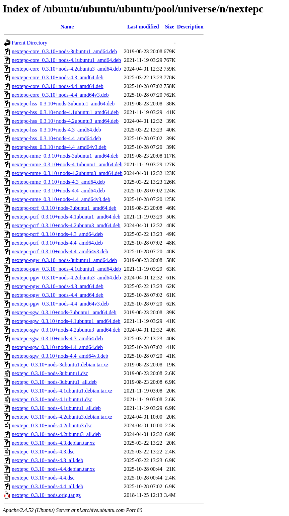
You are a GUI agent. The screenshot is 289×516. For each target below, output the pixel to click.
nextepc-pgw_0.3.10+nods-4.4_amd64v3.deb (60, 304)
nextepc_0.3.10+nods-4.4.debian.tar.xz (53, 469)
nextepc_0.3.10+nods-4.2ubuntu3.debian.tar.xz (62, 417)
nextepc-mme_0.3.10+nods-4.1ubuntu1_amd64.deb (67, 164)
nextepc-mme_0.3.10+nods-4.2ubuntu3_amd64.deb (67, 173)
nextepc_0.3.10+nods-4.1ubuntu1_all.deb (56, 408)
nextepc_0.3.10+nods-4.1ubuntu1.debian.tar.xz (62, 391)
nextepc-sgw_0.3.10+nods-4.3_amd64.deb (57, 338)
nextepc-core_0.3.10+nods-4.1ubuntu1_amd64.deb (66, 60)
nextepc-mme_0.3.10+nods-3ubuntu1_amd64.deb (65, 156)
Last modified (143, 26)
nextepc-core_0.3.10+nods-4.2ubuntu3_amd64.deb (66, 69)
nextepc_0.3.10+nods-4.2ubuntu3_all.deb (56, 434)
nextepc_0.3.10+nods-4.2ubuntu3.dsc (52, 425)
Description (190, 26)
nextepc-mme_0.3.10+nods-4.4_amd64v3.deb (61, 199)
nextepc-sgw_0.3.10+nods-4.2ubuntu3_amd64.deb (66, 330)
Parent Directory (29, 43)
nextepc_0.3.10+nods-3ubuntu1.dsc (50, 373)
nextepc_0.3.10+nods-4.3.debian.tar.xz (53, 443)
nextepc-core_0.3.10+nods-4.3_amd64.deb (57, 77)
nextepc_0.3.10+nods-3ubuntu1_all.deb (54, 382)
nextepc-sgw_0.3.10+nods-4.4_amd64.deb (57, 347)
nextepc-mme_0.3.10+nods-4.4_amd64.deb (58, 190)
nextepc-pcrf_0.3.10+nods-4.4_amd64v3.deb (60, 251)
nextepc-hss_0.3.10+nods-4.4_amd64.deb (56, 138)
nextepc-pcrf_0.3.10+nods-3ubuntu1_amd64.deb (64, 208)
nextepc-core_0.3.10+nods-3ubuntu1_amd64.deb (64, 51)
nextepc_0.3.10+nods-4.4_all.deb (47, 486)
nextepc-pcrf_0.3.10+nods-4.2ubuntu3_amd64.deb (66, 225)
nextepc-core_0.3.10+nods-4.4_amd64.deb (57, 86)
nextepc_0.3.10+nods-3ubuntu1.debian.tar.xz (60, 364)
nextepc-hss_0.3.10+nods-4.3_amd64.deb (56, 130)
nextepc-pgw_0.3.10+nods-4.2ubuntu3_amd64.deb (66, 277)
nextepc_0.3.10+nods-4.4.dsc (43, 478)
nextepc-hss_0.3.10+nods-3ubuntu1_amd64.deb (63, 103)
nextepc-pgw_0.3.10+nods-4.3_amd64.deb (57, 286)
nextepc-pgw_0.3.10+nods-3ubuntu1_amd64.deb (64, 260)
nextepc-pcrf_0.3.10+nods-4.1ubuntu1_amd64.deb (66, 217)
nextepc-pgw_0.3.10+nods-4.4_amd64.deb (57, 295)
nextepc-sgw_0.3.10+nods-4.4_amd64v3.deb (60, 356)
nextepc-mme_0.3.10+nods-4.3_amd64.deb (58, 182)
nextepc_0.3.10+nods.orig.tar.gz (46, 495)
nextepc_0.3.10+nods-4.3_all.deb (47, 460)
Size (169, 26)
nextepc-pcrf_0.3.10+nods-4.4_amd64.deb (57, 243)
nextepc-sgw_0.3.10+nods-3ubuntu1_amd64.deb (64, 312)
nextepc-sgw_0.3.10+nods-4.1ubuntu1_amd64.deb (66, 321)
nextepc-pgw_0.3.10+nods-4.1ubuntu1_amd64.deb (66, 269)
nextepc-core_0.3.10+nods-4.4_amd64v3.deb (60, 95)
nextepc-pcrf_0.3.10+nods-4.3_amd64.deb (57, 234)
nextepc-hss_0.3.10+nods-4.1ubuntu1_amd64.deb (65, 112)
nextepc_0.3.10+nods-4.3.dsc (43, 451)
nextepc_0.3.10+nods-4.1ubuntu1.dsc (52, 399)
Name (67, 26)
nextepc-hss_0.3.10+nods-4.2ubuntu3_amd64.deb (65, 121)
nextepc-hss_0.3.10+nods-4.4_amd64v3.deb (59, 147)
